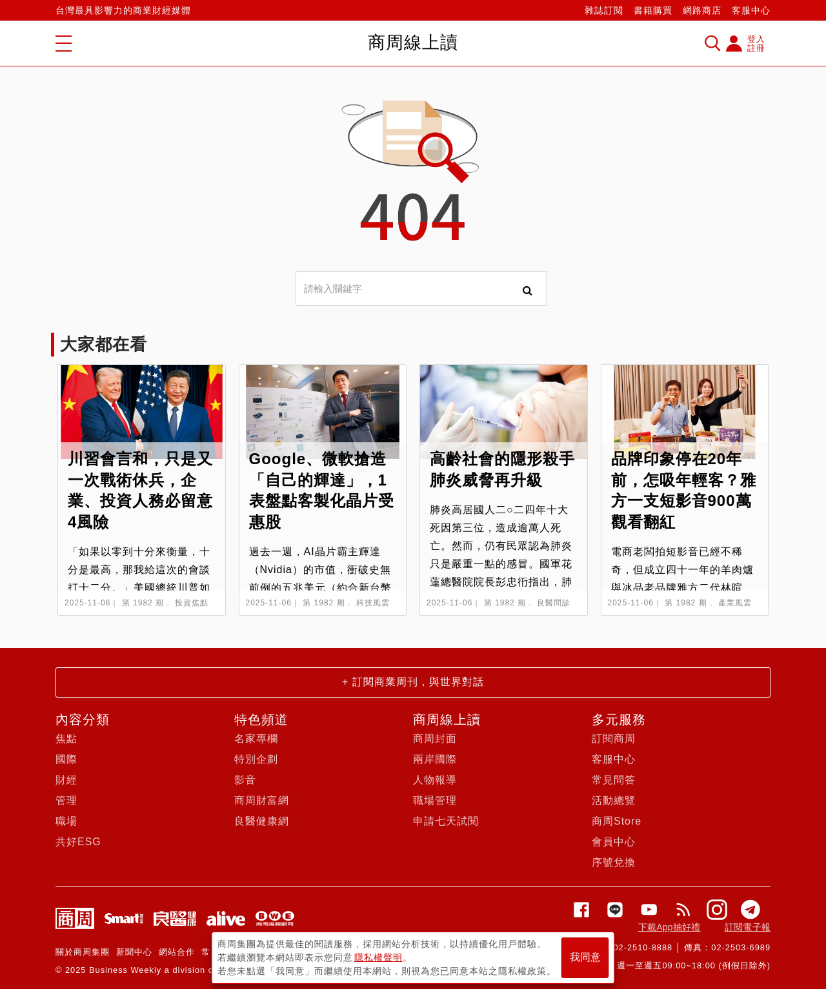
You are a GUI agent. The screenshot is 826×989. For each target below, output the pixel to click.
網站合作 (177, 952)
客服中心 (751, 10)
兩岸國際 (435, 759)
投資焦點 (191, 602)
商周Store (616, 821)
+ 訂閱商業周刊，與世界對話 (413, 681)
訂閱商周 (614, 738)
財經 (66, 779)
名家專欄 (256, 738)
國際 (66, 759)
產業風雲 (735, 602)
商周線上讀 (447, 719)
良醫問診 (553, 602)
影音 (245, 779)
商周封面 (435, 738)
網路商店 (702, 10)
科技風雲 (373, 602)
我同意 (585, 957)
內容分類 (82, 719)
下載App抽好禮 (669, 927)
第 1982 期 (143, 602)
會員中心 (614, 841)
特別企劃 (256, 759)
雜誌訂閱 (604, 10)
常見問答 (614, 779)
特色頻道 (261, 719)
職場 (66, 821)
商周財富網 (261, 800)
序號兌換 (614, 862)
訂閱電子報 (748, 927)
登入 (756, 39)
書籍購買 (653, 10)
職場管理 (435, 800)
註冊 (756, 48)
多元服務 (619, 719)
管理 (66, 800)
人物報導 (435, 779)
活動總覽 (614, 800)
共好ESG (78, 841)
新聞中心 (134, 952)
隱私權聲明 (378, 957)
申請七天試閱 (446, 821)
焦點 (66, 738)
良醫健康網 (261, 821)
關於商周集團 (82, 952)
